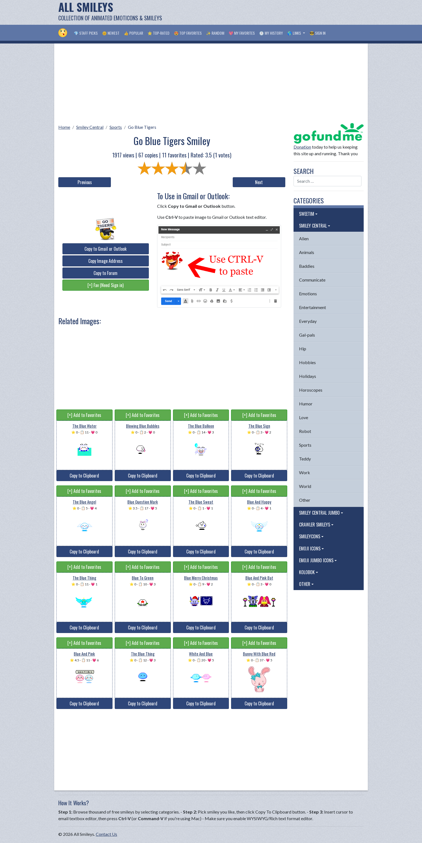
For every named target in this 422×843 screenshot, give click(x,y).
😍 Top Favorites (188, 33)
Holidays (307, 376)
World (305, 486)
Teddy (305, 458)
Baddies (306, 266)
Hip (302, 348)
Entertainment (312, 307)
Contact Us (106, 834)
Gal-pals (307, 334)
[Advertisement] (263, 12)
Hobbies (307, 362)
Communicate (312, 279)
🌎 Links (294, 33)
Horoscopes (310, 389)
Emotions (308, 293)
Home (64, 127)
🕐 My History (271, 33)
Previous (85, 182)
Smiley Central (89, 127)
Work (304, 472)
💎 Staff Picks (86, 33)
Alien (304, 238)
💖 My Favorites (242, 33)
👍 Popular (133, 33)
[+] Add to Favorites (84, 415)
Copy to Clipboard (84, 475)
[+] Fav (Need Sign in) (105, 285)
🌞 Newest (110, 33)
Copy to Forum (105, 273)
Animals (306, 252)
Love (303, 417)
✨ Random (215, 33)
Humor (306, 403)
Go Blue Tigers (142, 127)
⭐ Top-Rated (158, 33)
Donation (302, 146)
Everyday (308, 321)
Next (259, 182)
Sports (115, 127)
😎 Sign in (317, 33)
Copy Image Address (105, 261)
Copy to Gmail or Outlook (105, 248)
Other (304, 500)
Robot (305, 431)
